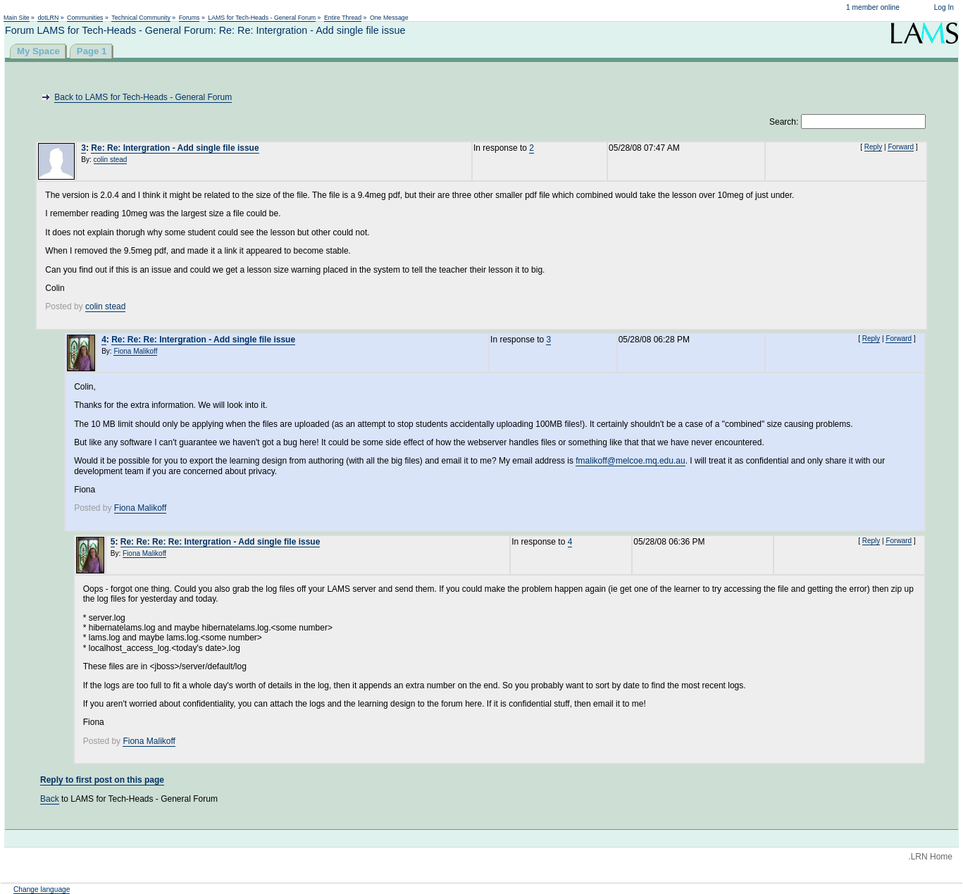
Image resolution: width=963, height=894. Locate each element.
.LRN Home (930, 857)
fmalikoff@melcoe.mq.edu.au (630, 461)
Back (49, 799)
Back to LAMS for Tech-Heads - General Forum (143, 97)
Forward (901, 147)
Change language (41, 889)
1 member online (873, 7)
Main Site (17, 17)
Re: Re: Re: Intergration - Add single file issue (203, 339)
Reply (873, 147)
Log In (944, 7)
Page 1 (92, 51)
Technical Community (140, 17)
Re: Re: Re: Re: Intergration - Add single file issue (220, 542)
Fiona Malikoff (135, 351)
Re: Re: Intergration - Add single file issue (175, 148)
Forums (189, 17)
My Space (38, 51)
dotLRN (47, 17)
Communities (85, 17)
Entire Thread (342, 17)
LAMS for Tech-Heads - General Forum (262, 17)
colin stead (111, 159)
